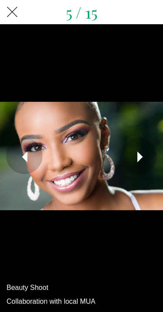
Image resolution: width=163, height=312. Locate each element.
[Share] (150, 12)
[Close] (12, 12)
